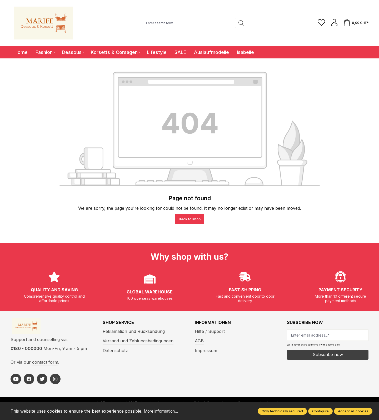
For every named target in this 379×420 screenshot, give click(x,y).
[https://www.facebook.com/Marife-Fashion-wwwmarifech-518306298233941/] (29, 380)
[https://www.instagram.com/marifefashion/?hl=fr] (55, 380)
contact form (45, 363)
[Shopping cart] (355, 23)
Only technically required (282, 411)
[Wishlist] (320, 23)
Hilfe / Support (210, 331)
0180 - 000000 (26, 349)
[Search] (240, 23)
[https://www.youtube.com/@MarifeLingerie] (16, 380)
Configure (320, 411)
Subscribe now (328, 354)
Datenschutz (115, 350)
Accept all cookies (353, 411)
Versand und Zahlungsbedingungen (138, 340)
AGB (199, 340)
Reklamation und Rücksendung (134, 331)
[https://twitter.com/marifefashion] (42, 380)
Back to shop (190, 219)
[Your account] (333, 23)
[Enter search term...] (188, 23)
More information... (163, 411)
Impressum (206, 350)
